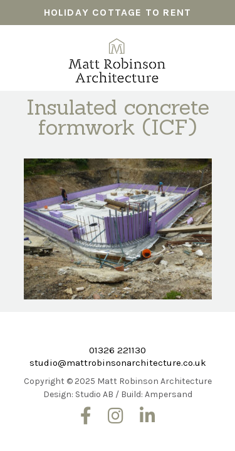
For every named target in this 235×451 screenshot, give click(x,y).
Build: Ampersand (156, 394)
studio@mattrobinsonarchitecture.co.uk (117, 362)
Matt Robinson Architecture (117, 56)
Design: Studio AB (78, 394)
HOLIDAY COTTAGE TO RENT (118, 12)
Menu (212, 49)
